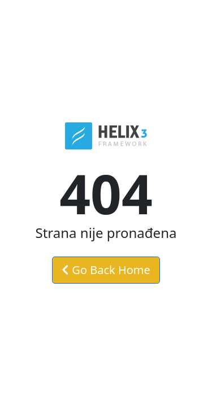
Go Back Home (106, 269)
